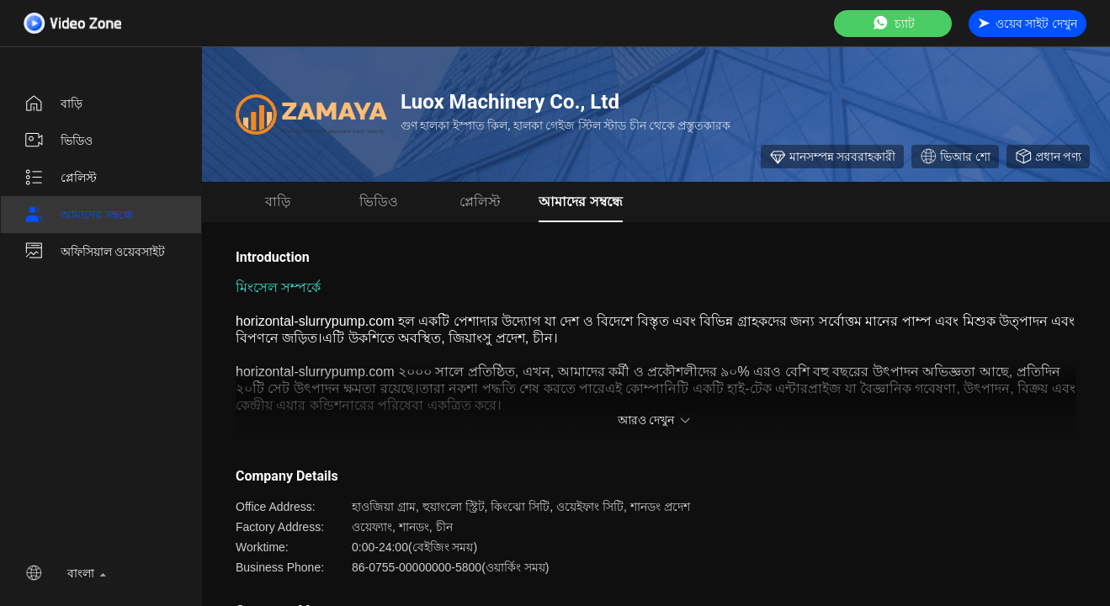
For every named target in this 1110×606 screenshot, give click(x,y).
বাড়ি (53, 103)
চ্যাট (893, 23)
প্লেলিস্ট (60, 177)
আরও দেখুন (656, 420)
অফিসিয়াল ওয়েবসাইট (94, 252)
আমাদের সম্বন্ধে (78, 215)
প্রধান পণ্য (1048, 156)
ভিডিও (58, 140)
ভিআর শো (955, 156)
